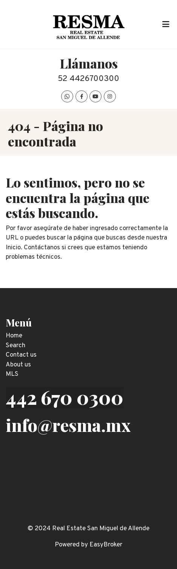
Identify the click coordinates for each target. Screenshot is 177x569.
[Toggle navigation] (165, 24)
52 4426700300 (88, 79)
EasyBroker (105, 545)
